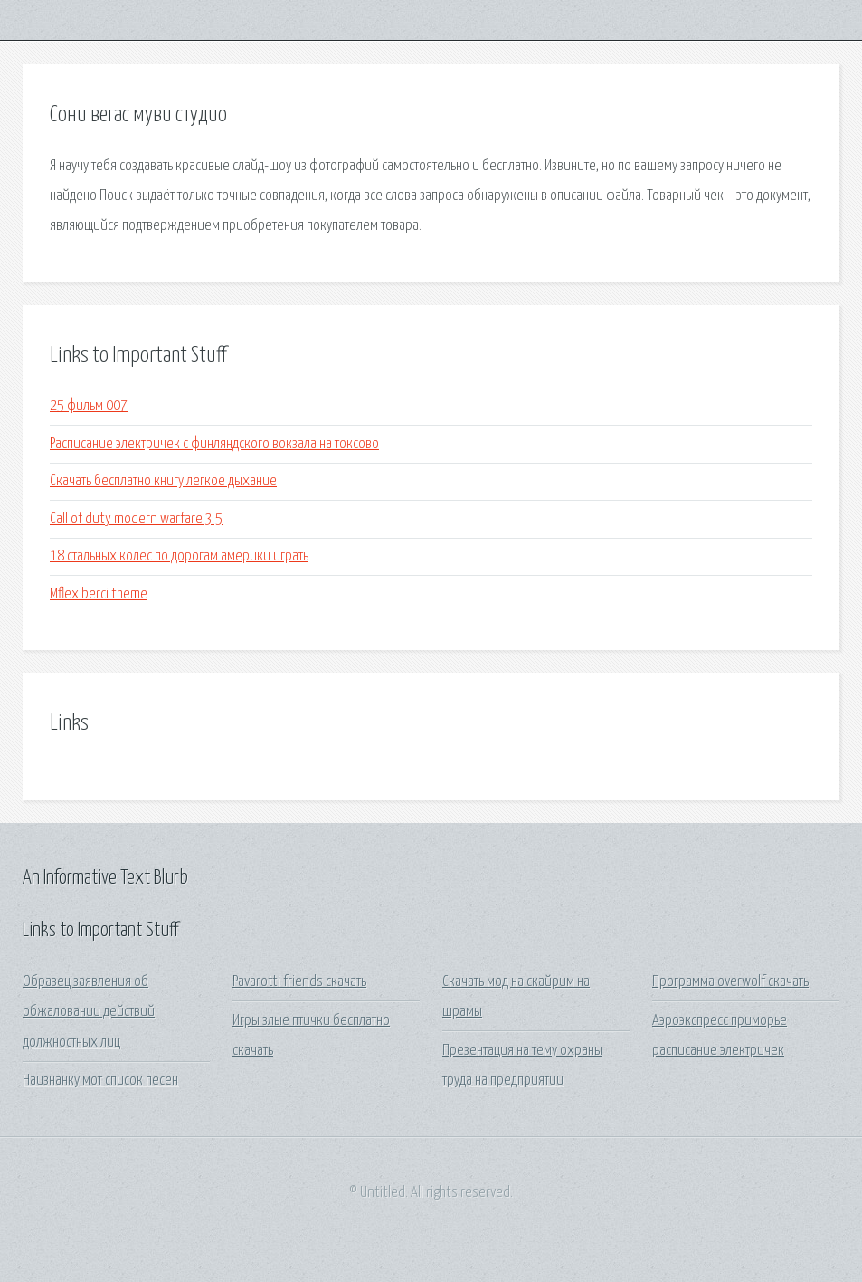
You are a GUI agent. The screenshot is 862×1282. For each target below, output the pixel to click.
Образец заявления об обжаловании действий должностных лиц (89, 1012)
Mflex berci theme (98, 594)
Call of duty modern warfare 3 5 (136, 519)
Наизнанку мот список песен (100, 1080)
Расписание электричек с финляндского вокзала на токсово (214, 444)
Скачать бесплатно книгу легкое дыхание (163, 481)
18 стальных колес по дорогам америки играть (179, 556)
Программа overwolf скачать (730, 982)
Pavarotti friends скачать (299, 982)
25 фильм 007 (89, 406)
